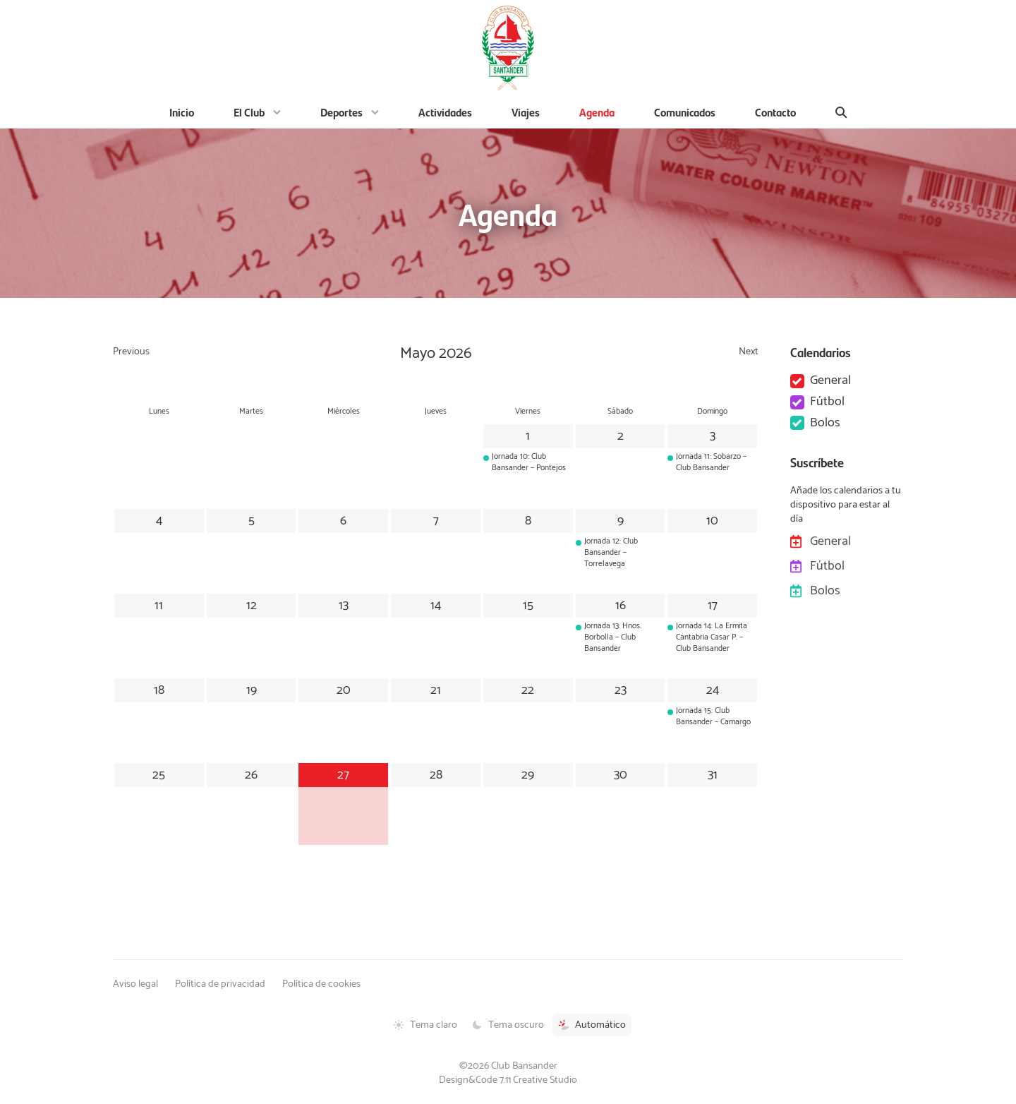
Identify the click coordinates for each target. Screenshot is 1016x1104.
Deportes (341, 112)
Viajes (526, 112)
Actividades (445, 112)
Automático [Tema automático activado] (592, 1024)
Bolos (825, 423)
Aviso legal (135, 984)
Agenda (597, 112)
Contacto (775, 112)
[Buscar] (841, 112)
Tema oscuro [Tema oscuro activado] (507, 1024)
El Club (249, 112)
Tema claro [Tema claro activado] (425, 1024)
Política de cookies (321, 984)
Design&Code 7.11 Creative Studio (508, 1080)
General (830, 381)
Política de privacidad (220, 984)
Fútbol (827, 402)
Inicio (181, 112)
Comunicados (684, 112)
